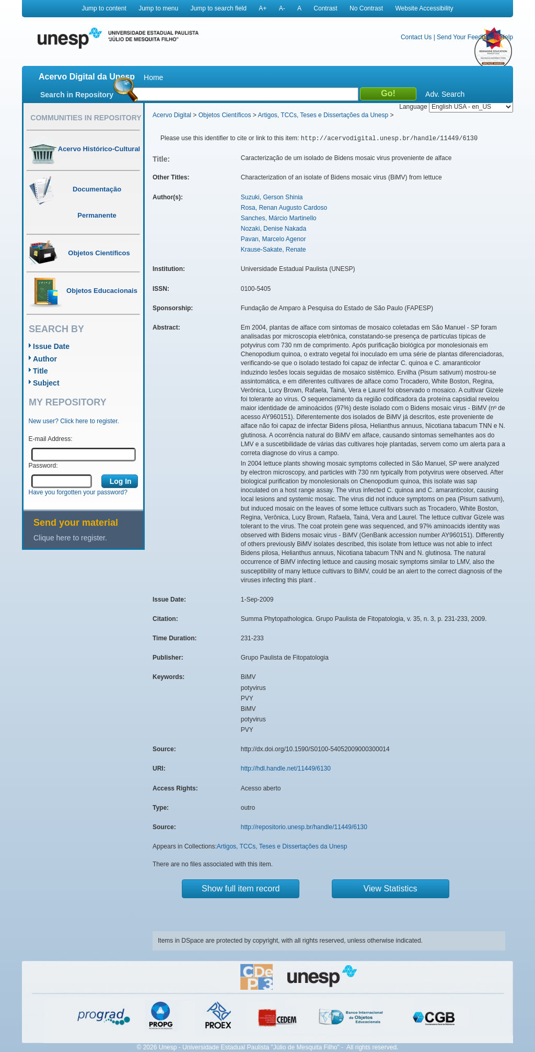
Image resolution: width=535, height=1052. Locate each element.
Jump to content (104, 8)
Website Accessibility (424, 8)
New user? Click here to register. (74, 421)
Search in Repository (76, 95)
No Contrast (366, 8)
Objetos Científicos (225, 115)
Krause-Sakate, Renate (273, 249)
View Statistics (390, 888)
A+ (262, 8)
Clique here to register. (70, 538)
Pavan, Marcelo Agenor (273, 239)
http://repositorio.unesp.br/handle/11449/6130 (304, 827)
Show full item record (241, 888)
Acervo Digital (172, 115)
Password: (43, 465)
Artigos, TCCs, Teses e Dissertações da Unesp (323, 115)
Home (153, 77)
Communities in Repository (85, 118)
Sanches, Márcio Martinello (279, 218)
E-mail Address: (51, 439)
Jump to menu (158, 8)
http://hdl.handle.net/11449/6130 (286, 768)
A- (282, 8)
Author (45, 359)
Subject (46, 383)
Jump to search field (219, 8)
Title (40, 371)
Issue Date (51, 346)
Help (506, 37)
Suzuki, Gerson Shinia (272, 197)
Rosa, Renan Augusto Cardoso (284, 207)
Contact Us (416, 37)
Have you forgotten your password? (78, 492)
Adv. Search (444, 94)
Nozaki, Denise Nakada (273, 228)
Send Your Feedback (466, 37)
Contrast (325, 8)
